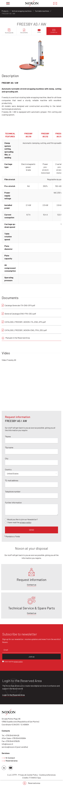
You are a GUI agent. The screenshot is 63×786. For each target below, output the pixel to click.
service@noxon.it (9, 747)
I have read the (19, 522)
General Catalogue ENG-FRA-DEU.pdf (20, 313)
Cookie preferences (47, 775)
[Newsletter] (5, 519)
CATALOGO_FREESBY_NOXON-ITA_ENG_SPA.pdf (25, 322)
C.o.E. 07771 (12, 775)
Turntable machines (42, 11)
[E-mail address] (31, 484)
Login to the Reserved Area (13, 695)
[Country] (31, 473)
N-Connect (8, 758)
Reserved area (31, 783)
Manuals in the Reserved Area (16, 338)
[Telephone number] (31, 495)
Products (5, 11)
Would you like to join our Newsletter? (22, 519)
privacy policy (25, 522)
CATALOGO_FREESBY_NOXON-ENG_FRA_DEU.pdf (26, 330)
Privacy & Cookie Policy (28, 775)
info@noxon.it (7, 744)
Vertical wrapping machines (22, 11)
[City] (31, 462)
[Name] (31, 440)
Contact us (31, 585)
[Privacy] (5, 522)
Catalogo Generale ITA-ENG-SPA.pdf (20, 305)
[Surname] (31, 451)
